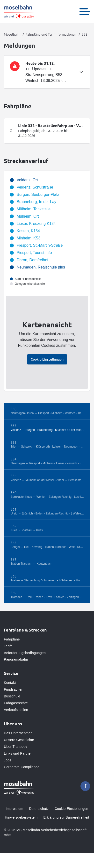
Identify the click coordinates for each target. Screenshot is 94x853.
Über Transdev (15, 747)
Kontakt (10, 683)
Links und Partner (18, 753)
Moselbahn (12, 34)
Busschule (12, 696)
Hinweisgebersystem (21, 817)
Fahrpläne (12, 639)
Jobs (7, 760)
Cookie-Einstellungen (71, 809)
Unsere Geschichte (19, 740)
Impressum (14, 809)
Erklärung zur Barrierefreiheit (66, 817)
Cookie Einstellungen (47, 359)
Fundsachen (13, 689)
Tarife (8, 646)
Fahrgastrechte (16, 703)
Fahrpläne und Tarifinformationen (51, 34)
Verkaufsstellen (16, 710)
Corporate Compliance (21, 767)
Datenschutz (39, 809)
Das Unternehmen (18, 733)
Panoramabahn (16, 659)
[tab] (47, 71)
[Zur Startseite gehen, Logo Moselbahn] (19, 11)
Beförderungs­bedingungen (25, 653)
